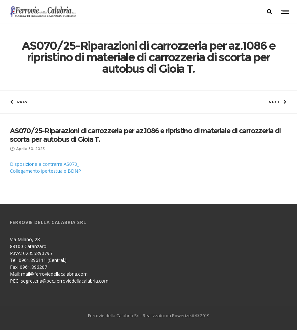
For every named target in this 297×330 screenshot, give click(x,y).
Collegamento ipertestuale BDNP (45, 171)
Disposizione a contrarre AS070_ (44, 164)
